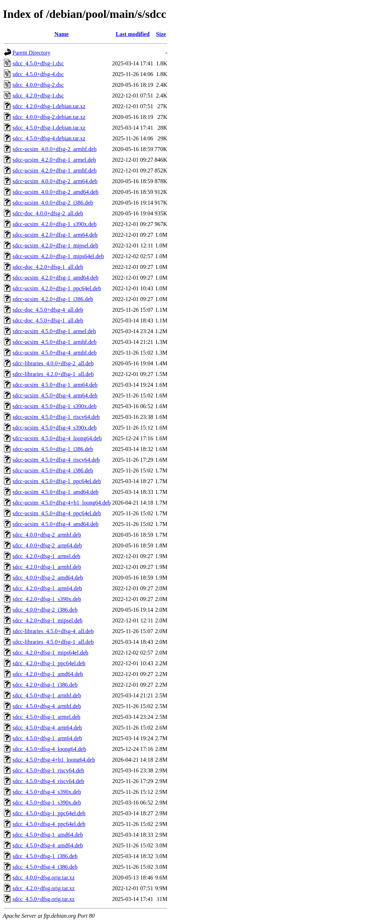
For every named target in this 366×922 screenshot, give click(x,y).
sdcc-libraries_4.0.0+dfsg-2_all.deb (53, 363)
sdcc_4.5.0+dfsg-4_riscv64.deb (48, 781)
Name (61, 34)
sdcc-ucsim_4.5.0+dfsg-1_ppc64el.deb (57, 481)
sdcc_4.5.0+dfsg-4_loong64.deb (49, 749)
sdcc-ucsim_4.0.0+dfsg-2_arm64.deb (55, 181)
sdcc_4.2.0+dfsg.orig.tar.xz (44, 888)
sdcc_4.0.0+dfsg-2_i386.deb (45, 610)
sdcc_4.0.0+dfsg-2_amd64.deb (48, 578)
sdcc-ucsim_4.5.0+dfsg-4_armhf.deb (55, 353)
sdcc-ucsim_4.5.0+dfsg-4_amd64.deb (56, 524)
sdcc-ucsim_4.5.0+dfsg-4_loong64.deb (57, 438)
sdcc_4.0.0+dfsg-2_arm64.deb (47, 545)
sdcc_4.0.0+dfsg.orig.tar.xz (44, 878)
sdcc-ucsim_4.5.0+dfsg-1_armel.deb (54, 331)
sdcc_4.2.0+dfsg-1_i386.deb (45, 685)
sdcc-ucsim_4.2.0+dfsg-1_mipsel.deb (55, 245)
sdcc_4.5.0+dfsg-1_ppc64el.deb (49, 813)
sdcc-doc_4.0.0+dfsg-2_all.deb (48, 213)
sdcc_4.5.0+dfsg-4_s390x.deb (47, 792)
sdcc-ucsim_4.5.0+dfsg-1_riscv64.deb (56, 417)
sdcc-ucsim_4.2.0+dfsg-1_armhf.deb (55, 170)
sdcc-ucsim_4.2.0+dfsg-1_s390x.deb (55, 224)
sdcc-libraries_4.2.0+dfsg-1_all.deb (53, 374)
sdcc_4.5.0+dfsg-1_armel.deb (46, 717)
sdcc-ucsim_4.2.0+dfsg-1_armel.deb (54, 160)
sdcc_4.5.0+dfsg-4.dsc (38, 74)
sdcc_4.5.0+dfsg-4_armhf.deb (47, 706)
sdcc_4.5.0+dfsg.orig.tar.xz (44, 899)
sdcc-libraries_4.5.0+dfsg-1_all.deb (53, 642)
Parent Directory (31, 53)
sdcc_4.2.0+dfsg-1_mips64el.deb (50, 653)
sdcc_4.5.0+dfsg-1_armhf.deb (47, 695)
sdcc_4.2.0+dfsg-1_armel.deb (46, 556)
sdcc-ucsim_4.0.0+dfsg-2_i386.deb (53, 203)
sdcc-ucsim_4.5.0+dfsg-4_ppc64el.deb (57, 513)
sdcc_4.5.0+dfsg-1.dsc (38, 63)
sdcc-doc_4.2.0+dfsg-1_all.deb (48, 267)
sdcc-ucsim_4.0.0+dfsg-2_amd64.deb (56, 192)
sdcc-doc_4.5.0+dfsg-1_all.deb (48, 320)
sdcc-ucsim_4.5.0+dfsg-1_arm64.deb (55, 385)
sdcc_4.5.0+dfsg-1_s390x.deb (47, 803)
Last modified (133, 34)
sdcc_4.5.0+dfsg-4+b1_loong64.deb (54, 760)
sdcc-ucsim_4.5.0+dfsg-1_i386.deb (53, 449)
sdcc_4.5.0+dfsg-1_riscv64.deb (48, 770)
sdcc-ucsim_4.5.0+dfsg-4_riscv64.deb (56, 460)
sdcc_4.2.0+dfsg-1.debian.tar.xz (49, 106)
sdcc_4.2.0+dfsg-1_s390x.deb (47, 599)
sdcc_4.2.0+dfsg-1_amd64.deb (48, 674)
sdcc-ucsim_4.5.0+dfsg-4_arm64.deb (55, 395)
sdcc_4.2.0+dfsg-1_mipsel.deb (48, 620)
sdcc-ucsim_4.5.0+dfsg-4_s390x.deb (55, 428)
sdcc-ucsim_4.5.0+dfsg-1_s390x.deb (55, 406)
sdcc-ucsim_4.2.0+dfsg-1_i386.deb (53, 299)
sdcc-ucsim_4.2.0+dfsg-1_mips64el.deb (58, 256)
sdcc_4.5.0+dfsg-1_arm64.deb (47, 738)
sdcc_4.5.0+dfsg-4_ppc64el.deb (49, 824)
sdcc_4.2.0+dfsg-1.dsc (38, 95)
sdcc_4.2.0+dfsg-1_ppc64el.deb (49, 663)
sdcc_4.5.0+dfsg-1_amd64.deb (48, 835)
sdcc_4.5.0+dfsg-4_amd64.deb (48, 845)
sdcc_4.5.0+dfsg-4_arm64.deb (47, 728)
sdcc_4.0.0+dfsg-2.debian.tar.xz (49, 117)
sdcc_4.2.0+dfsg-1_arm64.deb (47, 588)
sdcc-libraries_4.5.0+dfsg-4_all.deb (53, 631)
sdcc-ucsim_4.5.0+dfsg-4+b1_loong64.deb (61, 503)
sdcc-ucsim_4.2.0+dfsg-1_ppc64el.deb (57, 288)
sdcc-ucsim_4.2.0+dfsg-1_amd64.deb (56, 278)
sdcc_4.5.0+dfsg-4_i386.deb (45, 867)
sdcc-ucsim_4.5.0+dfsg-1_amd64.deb (56, 492)
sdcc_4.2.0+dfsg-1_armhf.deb (47, 567)
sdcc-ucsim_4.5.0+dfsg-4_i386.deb (53, 470)
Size (161, 34)
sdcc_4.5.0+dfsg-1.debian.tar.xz (49, 128)
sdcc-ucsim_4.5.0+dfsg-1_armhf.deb (55, 342)
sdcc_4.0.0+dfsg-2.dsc (38, 85)
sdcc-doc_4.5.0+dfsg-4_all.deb (48, 310)
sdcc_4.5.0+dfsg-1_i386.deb (45, 856)
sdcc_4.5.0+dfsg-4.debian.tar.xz (49, 138)
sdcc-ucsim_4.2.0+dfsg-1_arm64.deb (55, 235)
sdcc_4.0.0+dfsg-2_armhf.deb (47, 535)
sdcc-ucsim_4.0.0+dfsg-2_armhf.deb (55, 149)
